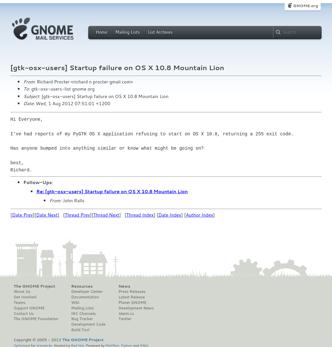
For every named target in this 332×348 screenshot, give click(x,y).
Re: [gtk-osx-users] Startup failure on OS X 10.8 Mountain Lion (112, 191)
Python (126, 345)
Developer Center (87, 291)
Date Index (169, 215)
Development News (136, 308)
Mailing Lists (127, 32)
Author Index (199, 215)
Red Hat (77, 345)
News (124, 286)
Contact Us (24, 313)
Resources (82, 286)
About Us (22, 291)
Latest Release (131, 297)
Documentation (85, 297)
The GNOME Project (34, 286)
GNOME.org (305, 5)
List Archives (160, 32)
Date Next (46, 215)
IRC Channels (83, 313)
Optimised (22, 345)
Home (101, 32)
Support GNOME (29, 308)
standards (44, 345)
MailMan (112, 345)
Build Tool (80, 329)
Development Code (88, 324)
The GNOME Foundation (36, 318)
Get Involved (25, 297)
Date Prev (22, 215)
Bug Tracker (82, 318)
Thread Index (140, 215)
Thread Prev (77, 215)
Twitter (124, 318)
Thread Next (106, 215)
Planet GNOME (132, 302)
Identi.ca (126, 313)
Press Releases (131, 291)
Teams (19, 302)
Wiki (75, 302)
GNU (144, 345)
